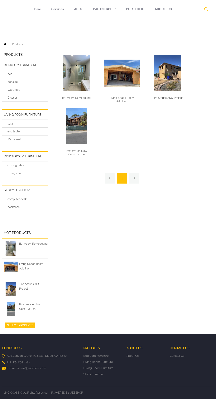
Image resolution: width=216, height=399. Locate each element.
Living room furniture (22, 114)
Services (41, 30)
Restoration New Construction (29, 306)
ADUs (62, 30)
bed (9, 74)
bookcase (13, 207)
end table (13, 131)
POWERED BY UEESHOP (67, 392)
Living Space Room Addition (31, 266)
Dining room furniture (23, 156)
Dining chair (14, 173)
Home (21, 30)
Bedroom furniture (20, 65)
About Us (133, 355)
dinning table (15, 165)
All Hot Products (20, 325)
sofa (10, 123)
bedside (12, 81)
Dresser (12, 97)
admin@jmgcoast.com (31, 368)
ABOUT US (147, 30)
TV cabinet (14, 139)
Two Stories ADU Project (29, 286)
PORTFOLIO (119, 30)
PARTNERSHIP (88, 30)
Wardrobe (13, 89)
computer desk (16, 199)
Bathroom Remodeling (33, 243)
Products (17, 44)
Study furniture (17, 190)
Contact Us (177, 355)
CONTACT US (177, 30)
